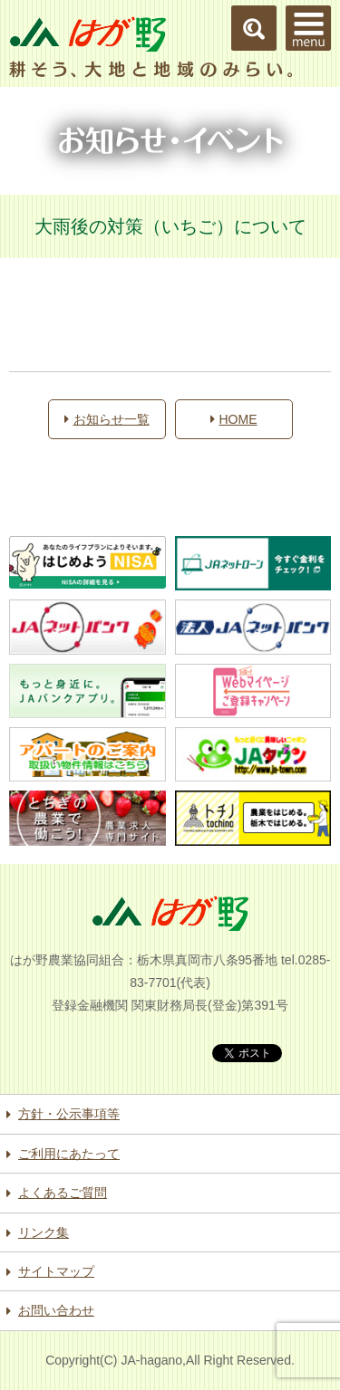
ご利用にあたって (69, 1153)
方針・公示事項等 (69, 1114)
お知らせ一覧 (107, 419)
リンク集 (43, 1232)
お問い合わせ (56, 1310)
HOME (233, 419)
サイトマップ (56, 1271)
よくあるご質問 (62, 1192)
